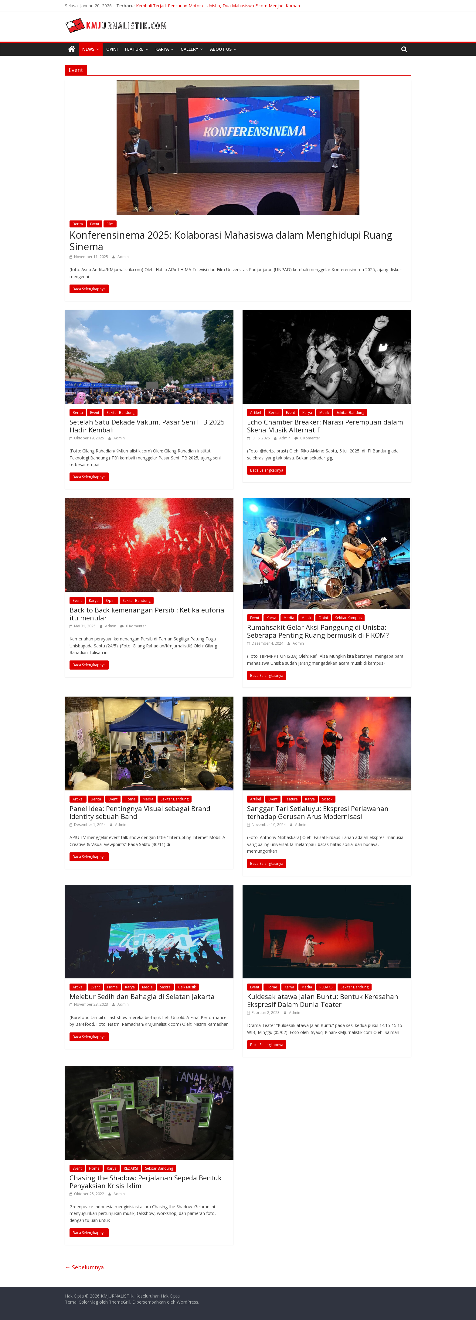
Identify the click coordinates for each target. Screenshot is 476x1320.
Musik (324, 412)
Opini (112, 49)
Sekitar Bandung (120, 412)
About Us (221, 49)
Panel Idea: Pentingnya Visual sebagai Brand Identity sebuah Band (140, 812)
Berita (78, 224)
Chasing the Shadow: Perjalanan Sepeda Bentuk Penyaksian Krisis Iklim (146, 1181)
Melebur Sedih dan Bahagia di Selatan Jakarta (142, 996)
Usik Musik (187, 987)
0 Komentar (307, 438)
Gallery (189, 49)
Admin (123, 256)
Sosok (327, 799)
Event (94, 224)
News (88, 49)
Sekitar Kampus (348, 617)
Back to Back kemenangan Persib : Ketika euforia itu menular (147, 613)
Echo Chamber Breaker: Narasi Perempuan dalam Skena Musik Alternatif (325, 425)
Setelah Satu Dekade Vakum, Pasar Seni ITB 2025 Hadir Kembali (147, 425)
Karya (162, 49)
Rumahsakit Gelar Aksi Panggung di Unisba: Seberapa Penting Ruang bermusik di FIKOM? (318, 631)
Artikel (255, 412)
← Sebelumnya (84, 1267)
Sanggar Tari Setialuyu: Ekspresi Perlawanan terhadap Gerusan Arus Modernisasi (318, 812)
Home (130, 799)
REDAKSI (326, 987)
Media (289, 617)
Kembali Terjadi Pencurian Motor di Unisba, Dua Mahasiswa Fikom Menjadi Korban (218, 6)
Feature (134, 49)
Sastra (165, 987)
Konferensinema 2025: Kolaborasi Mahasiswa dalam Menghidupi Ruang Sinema (231, 240)
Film (110, 224)
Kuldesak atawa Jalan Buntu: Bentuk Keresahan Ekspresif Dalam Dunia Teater (322, 1000)
